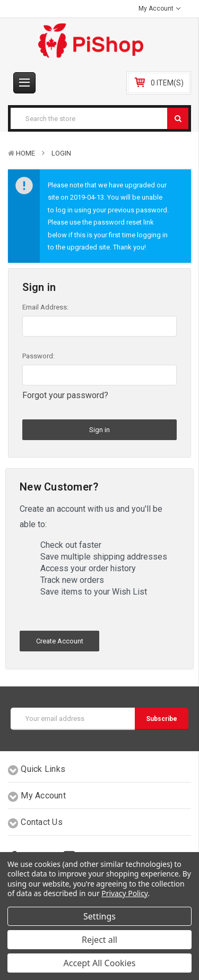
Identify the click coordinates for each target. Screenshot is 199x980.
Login (61, 153)
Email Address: (45, 307)
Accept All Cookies (100, 963)
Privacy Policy (124, 893)
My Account (159, 8)
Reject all (99, 939)
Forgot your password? (65, 395)
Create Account (59, 641)
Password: (38, 356)
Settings (99, 916)
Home (25, 153)
